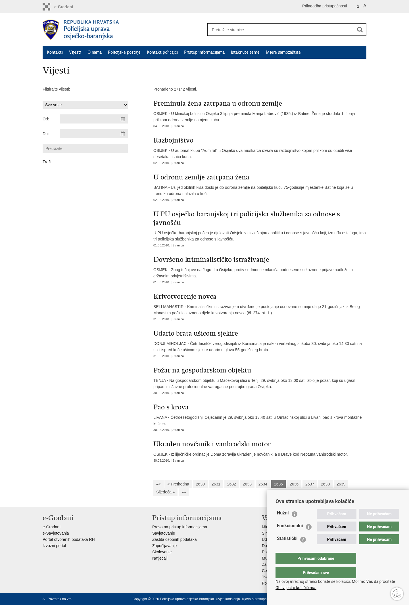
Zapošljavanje (164, 545)
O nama (94, 52)
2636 (294, 484)
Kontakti (55, 52)
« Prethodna (178, 484)
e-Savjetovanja (56, 533)
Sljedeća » (165, 492)
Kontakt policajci (162, 52)
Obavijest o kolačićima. (296, 587)
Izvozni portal (54, 545)
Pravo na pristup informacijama (179, 527)
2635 (278, 484)
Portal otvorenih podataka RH (69, 539)
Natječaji (160, 558)
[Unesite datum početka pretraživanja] (94, 118)
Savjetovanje (163, 533)
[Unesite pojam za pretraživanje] (278, 29)
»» (183, 492)
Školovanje (162, 552)
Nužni (283, 524)
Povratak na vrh (60, 599)
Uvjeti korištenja (228, 599)
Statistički (287, 549)
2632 (231, 484)
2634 (262, 484)
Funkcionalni (290, 537)
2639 (341, 484)
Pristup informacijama (204, 52)
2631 (216, 484)
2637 (309, 484)
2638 (325, 484)
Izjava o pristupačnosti (259, 599)
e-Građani (51, 527)
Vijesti (75, 52)
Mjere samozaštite (283, 52)
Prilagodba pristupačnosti (324, 6)
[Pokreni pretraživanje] (360, 29)
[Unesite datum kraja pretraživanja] (94, 133)
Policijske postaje (124, 52)
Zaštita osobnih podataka (174, 539)
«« (158, 484)
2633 (247, 484)
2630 (200, 484)
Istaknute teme (245, 52)
